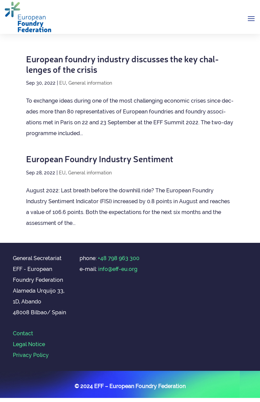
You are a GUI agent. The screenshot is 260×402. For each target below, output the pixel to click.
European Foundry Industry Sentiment (99, 158)
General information (90, 83)
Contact (23, 333)
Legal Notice (29, 344)
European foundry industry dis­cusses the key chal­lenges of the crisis (122, 63)
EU (62, 83)
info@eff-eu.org (117, 269)
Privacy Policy (31, 355)
